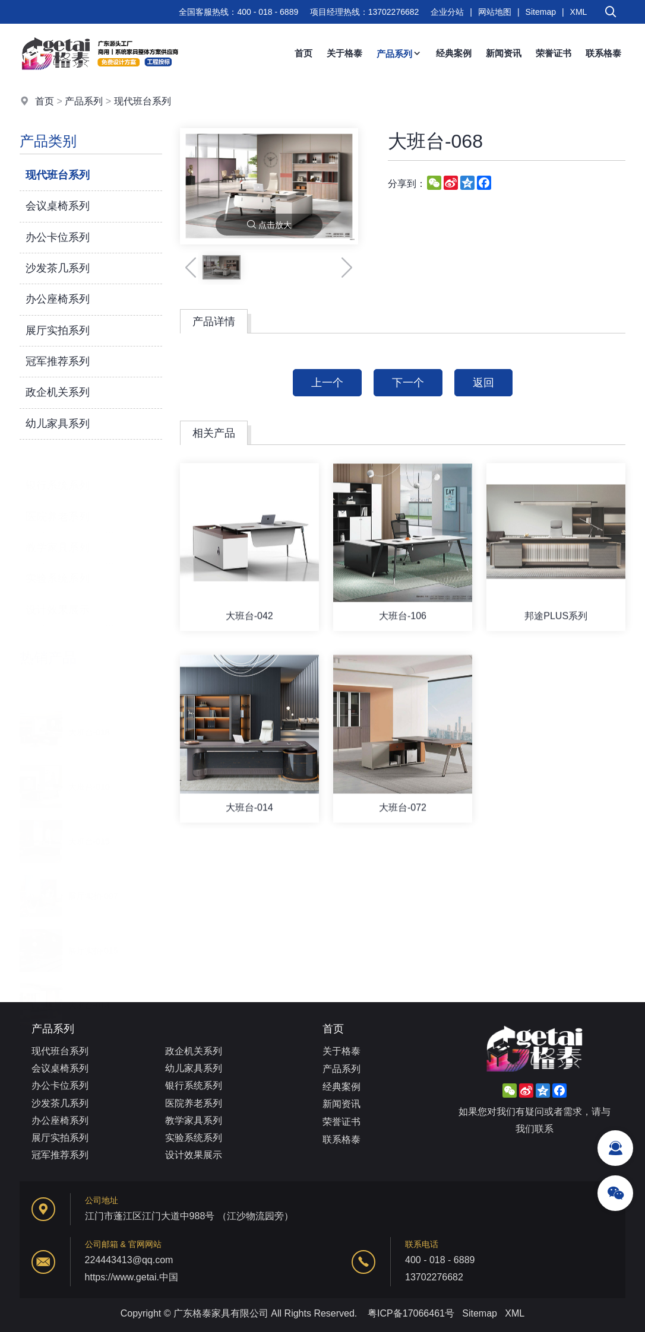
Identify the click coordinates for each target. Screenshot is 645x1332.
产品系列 (399, 54)
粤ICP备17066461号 (411, 1313)
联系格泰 (603, 53)
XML (578, 12)
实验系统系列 (58, 561)
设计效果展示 (58, 592)
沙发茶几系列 (58, 268)
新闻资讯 (503, 53)
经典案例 (454, 53)
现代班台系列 (142, 101)
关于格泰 (344, 53)
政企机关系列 (58, 392)
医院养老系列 (58, 499)
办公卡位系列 (58, 237)
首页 (303, 53)
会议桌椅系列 (58, 206)
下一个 (408, 383)
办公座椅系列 (58, 299)
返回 (483, 383)
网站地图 (494, 12)
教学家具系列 (58, 530)
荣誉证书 (553, 53)
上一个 (327, 383)
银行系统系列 (58, 467)
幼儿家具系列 (58, 424)
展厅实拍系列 (58, 330)
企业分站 (447, 12)
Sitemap (541, 12)
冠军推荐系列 (58, 361)
